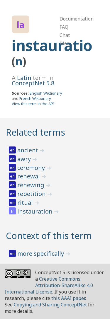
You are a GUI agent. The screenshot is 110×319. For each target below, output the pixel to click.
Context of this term (49, 236)
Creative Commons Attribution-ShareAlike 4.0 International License (49, 285)
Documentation (77, 19)
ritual (25, 203)
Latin (24, 78)
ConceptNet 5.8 (33, 83)
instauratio (52, 45)
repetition (32, 194)
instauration (35, 211)
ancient (28, 150)
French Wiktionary (35, 98)
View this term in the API (33, 103)
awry (24, 159)
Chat (65, 35)
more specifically (41, 253)
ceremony (31, 168)
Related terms (35, 132)
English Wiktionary (46, 93)
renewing (31, 185)
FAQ (64, 27)
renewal (29, 176)
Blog (65, 43)
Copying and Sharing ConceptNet (50, 304)
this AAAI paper (68, 298)
